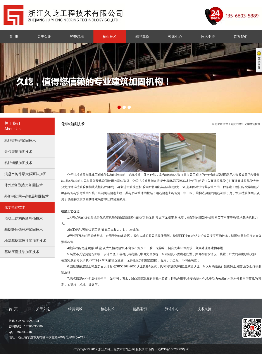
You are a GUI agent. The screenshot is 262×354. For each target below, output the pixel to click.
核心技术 (110, 37)
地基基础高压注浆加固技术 (25, 241)
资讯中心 (175, 37)
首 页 (13, 37)
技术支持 (208, 37)
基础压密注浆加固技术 (21, 252)
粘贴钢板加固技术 (18, 163)
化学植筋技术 (14, 207)
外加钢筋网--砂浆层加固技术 (26, 196)
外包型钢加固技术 (18, 152)
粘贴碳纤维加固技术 (20, 140)
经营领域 (77, 37)
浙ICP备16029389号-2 (173, 349)
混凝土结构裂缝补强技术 (23, 218)
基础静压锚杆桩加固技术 (23, 229)
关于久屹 (44, 37)
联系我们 (241, 37)
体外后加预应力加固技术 (23, 185)
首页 (225, 124)
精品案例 (142, 37)
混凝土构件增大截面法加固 (25, 174)
